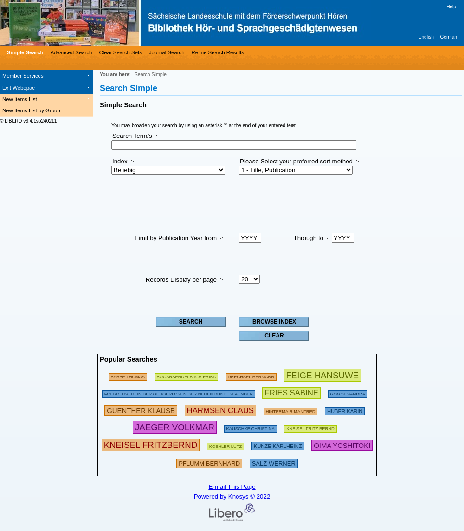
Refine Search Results (218, 52)
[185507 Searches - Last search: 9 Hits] (178, 392)
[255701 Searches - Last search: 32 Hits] (310, 427)
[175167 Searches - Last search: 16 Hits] (128, 375)
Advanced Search (71, 52)
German (448, 36)
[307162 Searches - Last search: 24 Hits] (277, 445)
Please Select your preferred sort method (296, 161)
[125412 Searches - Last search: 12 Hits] (347, 392)
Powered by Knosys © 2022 (232, 496)
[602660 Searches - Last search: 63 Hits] (322, 375)
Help (451, 6)
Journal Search (167, 52)
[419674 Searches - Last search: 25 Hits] (221, 410)
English (426, 36)
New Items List (19, 99)
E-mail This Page (231, 486)
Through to (308, 237)
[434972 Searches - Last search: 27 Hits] (291, 392)
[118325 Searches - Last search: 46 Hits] (250, 427)
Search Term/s (132, 135)
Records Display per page (181, 279)
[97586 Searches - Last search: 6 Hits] (251, 375)
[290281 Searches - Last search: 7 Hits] (345, 410)
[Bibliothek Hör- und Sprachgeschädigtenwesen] (139, 23)
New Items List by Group (31, 110)
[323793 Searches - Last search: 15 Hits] (209, 462)
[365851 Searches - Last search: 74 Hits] (140, 410)
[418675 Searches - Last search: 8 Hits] (342, 445)
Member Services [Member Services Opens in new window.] (23, 75)
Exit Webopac (18, 88)
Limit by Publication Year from (176, 237)
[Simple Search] (24, 52)
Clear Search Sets (120, 52)
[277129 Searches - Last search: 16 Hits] (187, 375)
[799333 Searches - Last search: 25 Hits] (151, 445)
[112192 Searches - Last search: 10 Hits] (226, 445)
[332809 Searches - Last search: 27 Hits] (274, 462)
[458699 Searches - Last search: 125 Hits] (175, 427)
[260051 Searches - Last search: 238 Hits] (291, 410)
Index (120, 161)
